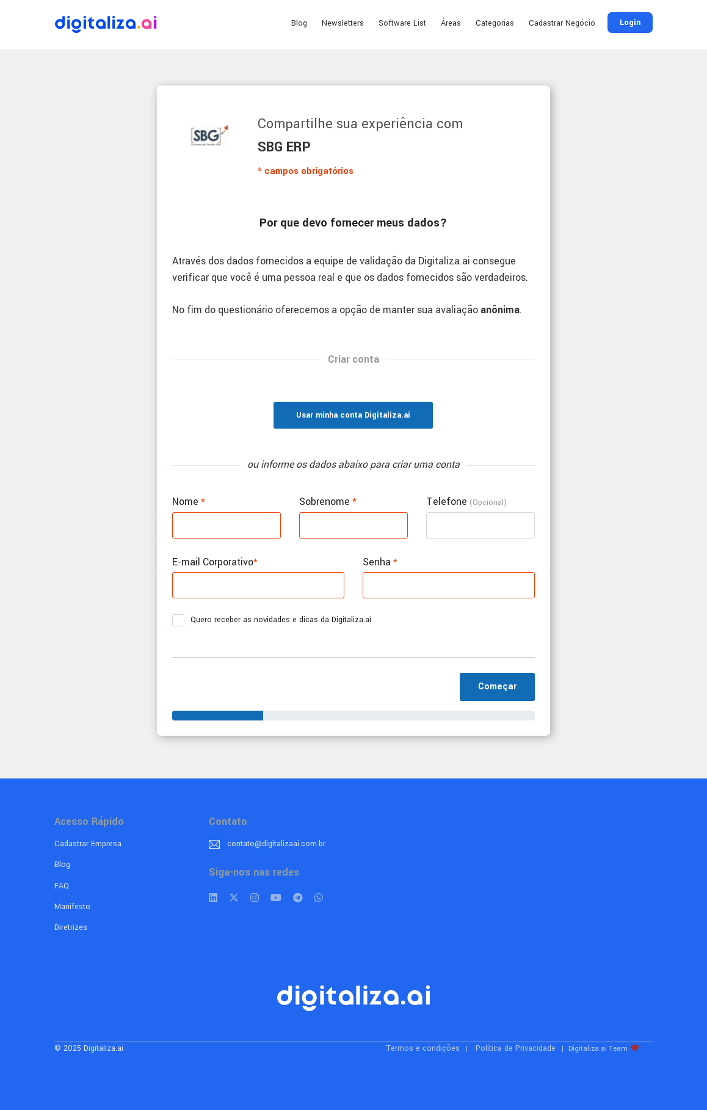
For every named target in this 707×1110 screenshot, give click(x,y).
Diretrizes (70, 927)
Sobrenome (328, 502)
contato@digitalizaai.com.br (276, 843)
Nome (188, 502)
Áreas (451, 23)
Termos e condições (423, 1048)
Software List (402, 23)
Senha (380, 562)
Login (630, 22)
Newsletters (343, 23)
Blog (299, 23)
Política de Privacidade (516, 1048)
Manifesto (72, 906)
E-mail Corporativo (215, 562)
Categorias (495, 23)
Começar (497, 686)
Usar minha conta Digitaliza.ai (353, 415)
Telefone (466, 502)
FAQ (61, 885)
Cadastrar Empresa (87, 843)
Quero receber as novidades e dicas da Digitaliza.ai (275, 620)
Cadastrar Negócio (562, 23)
